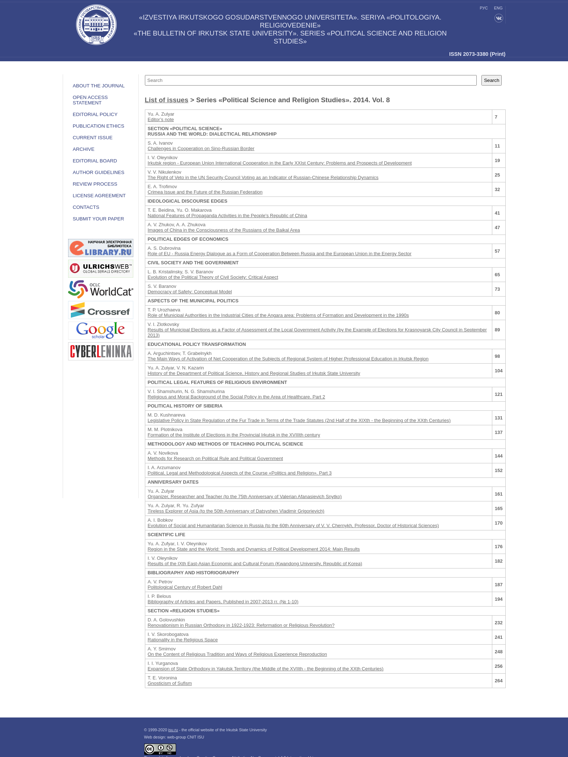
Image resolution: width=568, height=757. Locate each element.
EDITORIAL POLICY (95, 114)
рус (484, 8)
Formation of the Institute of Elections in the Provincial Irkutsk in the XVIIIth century (234, 435)
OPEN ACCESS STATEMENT (90, 100)
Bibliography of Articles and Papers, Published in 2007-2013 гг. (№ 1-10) (223, 601)
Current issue (93, 137)
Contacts (86, 207)
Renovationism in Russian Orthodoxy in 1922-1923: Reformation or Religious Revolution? (241, 625)
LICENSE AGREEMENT (99, 195)
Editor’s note (161, 119)
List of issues (166, 100)
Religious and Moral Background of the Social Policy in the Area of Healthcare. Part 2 (236, 397)
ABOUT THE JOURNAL (99, 85)
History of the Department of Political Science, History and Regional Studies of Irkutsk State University (254, 373)
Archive (84, 149)
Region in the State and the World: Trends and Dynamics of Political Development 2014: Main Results (254, 549)
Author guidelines (99, 172)
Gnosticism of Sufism (170, 683)
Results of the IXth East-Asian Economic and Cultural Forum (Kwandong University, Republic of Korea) (255, 563)
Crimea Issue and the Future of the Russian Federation (205, 192)
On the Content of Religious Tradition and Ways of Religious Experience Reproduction (237, 654)
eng (498, 8)
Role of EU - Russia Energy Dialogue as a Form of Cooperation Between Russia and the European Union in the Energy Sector (280, 253)
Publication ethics (98, 126)
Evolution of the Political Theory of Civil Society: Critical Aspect (213, 277)
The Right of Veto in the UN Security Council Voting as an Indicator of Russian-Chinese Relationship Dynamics (263, 177)
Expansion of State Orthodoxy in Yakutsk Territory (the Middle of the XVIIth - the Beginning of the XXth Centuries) (266, 668)
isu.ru (173, 730)
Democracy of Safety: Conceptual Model (190, 291)
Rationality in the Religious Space (183, 639)
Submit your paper (98, 219)
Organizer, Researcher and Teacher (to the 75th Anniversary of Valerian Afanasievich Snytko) (245, 496)
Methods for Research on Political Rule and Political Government (215, 458)
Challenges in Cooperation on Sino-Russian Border (201, 148)
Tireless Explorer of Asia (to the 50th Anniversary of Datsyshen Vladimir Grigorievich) (236, 511)
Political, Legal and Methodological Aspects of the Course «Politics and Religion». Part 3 (240, 473)
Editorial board (95, 161)
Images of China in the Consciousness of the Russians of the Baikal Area (224, 230)
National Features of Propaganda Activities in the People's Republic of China (227, 215)
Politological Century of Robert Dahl (185, 587)
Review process (95, 184)
